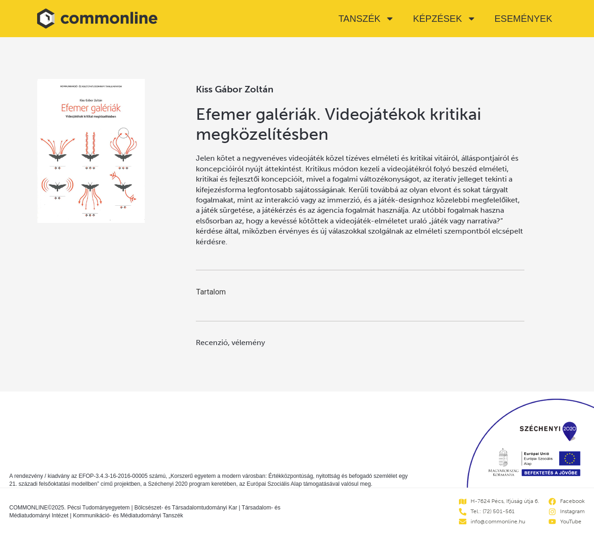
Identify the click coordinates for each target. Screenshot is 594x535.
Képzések (444, 18)
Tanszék (366, 18)
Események (523, 18)
